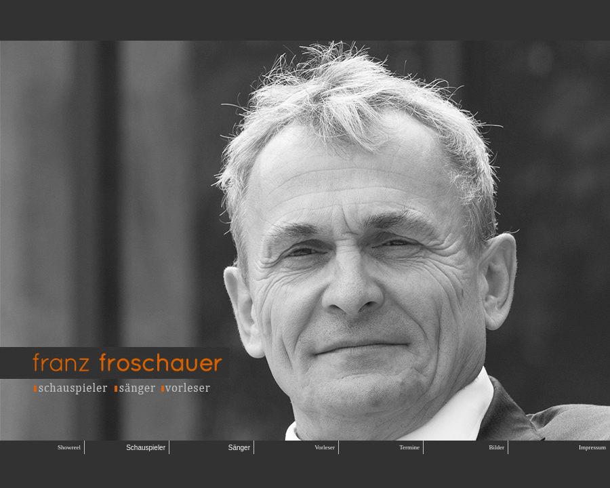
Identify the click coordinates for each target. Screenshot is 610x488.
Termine (409, 447)
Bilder (497, 447)
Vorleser (324, 447)
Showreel (69, 447)
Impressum (592, 447)
